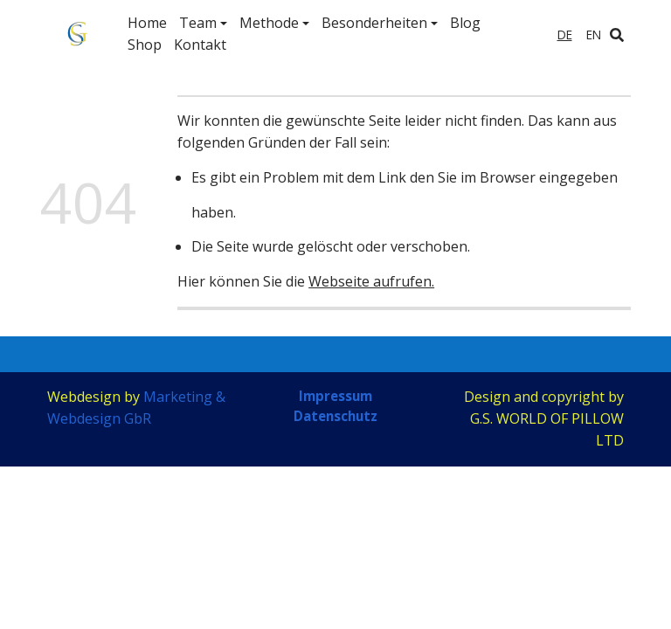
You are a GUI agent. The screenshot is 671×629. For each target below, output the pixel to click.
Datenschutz (335, 416)
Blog (465, 22)
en (593, 34)
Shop (145, 44)
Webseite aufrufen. (371, 281)
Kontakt (200, 44)
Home (147, 22)
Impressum (335, 395)
